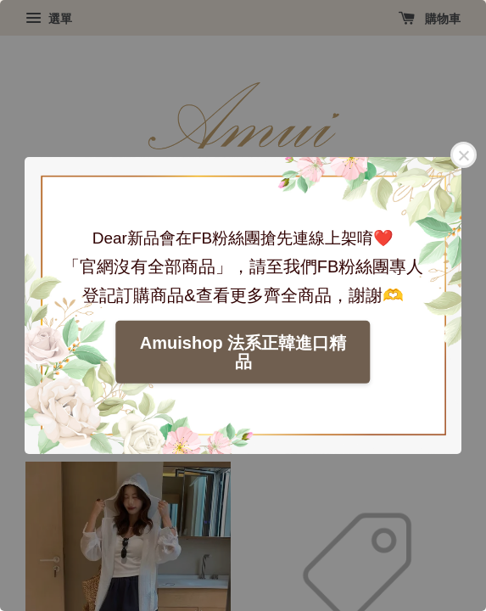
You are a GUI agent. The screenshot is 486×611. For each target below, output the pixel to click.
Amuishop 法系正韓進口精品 (243, 352)
